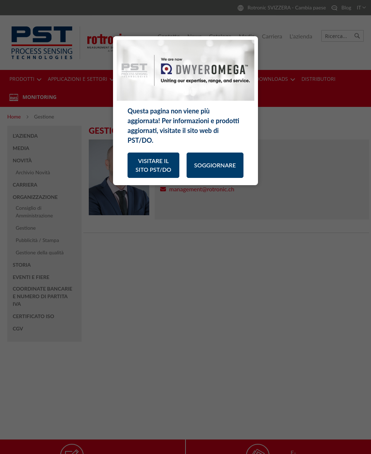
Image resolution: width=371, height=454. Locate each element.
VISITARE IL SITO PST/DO (153, 165)
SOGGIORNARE (215, 165)
